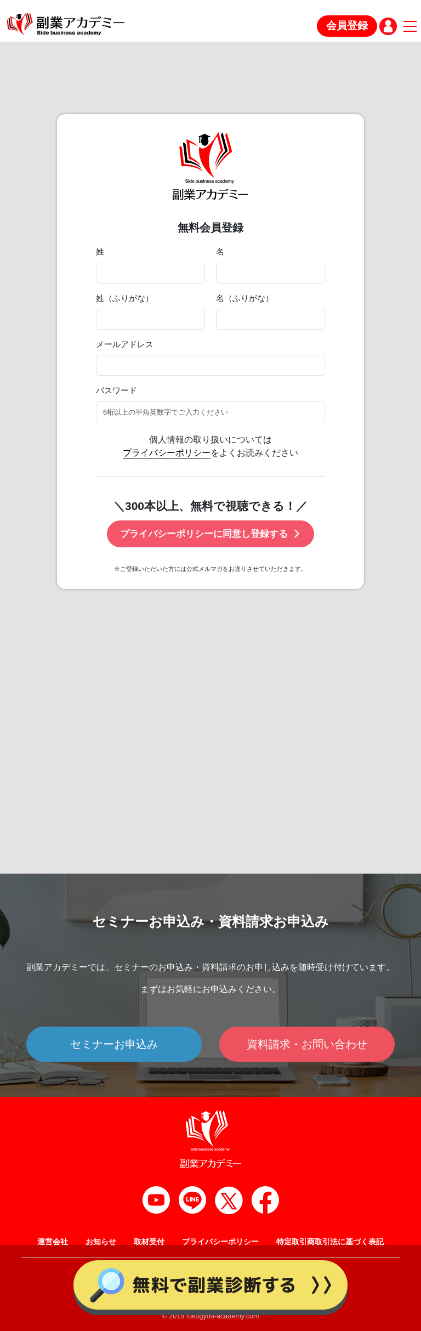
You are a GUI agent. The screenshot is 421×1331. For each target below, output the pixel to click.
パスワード (116, 390)
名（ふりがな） (245, 298)
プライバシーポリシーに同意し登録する (210, 534)
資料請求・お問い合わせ (307, 1044)
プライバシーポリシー (166, 452)
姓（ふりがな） (124, 298)
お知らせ (101, 1241)
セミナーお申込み (114, 1044)
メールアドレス (124, 344)
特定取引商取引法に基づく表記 (330, 1241)
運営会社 (52, 1241)
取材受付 (149, 1241)
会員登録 (347, 25)
